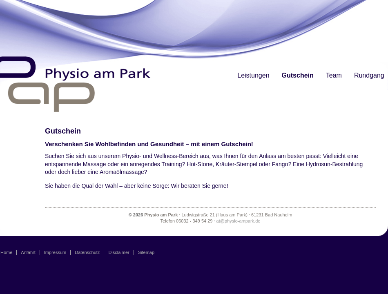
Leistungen (253, 75)
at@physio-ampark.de (238, 220)
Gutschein (298, 75)
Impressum (55, 252)
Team (334, 75)
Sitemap (146, 252)
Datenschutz (87, 252)
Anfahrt (28, 252)
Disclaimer (118, 252)
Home (6, 252)
